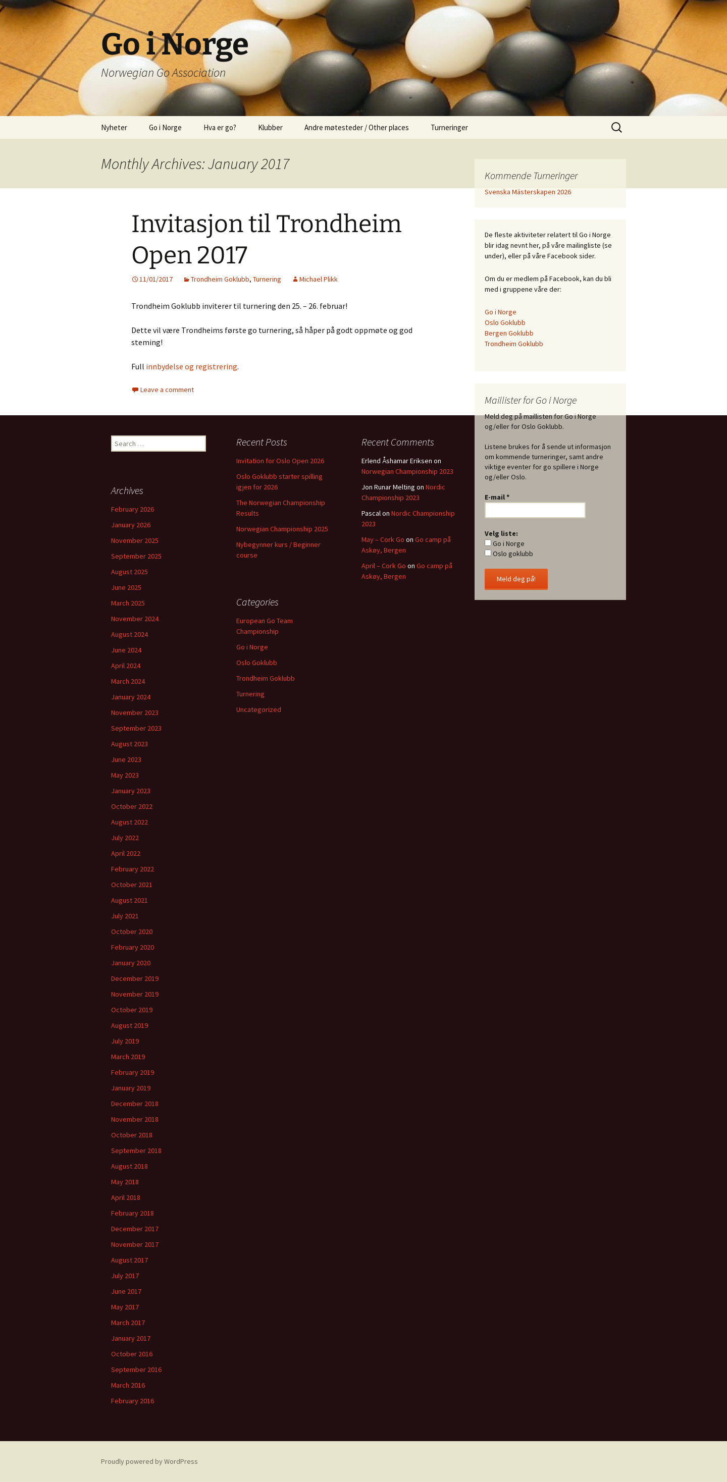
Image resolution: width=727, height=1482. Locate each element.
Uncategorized (258, 709)
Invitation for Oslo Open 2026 (280, 460)
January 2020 (130, 962)
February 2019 (132, 1072)
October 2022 (131, 806)
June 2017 (126, 1291)
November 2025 (135, 540)
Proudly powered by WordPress (149, 1461)
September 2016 (136, 1369)
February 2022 (132, 868)
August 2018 (129, 1166)
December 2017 (135, 1228)
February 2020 (132, 947)
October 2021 (131, 884)
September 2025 (136, 556)
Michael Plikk (318, 279)
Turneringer (449, 127)
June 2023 (126, 759)
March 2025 (128, 603)
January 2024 (130, 696)
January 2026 (130, 524)
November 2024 (135, 618)
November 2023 (135, 712)
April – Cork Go (383, 565)
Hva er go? (219, 127)
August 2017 (129, 1260)
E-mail (497, 497)
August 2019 (129, 1025)
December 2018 (135, 1103)
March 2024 (128, 681)
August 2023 (129, 743)
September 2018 (136, 1150)
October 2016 (131, 1353)
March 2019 (128, 1056)
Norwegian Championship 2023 (407, 471)
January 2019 (130, 1087)
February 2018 (132, 1213)
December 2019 (135, 978)
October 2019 (131, 1009)
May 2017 (125, 1306)
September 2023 (136, 728)
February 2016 (132, 1400)
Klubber (270, 127)
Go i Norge (165, 127)
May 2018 (125, 1181)
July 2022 (125, 837)
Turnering (267, 279)
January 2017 (130, 1338)
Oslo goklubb (509, 553)
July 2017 (125, 1275)
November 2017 (135, 1244)
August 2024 (129, 634)
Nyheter (114, 127)
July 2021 (125, 915)
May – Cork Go (382, 539)
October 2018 (131, 1134)
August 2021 (129, 900)
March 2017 (128, 1322)
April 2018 (125, 1197)
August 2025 (129, 571)
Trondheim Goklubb (220, 279)
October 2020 (131, 931)
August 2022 (129, 822)
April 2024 (125, 665)
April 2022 (125, 853)
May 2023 (125, 775)
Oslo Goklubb (505, 322)
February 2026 (132, 509)
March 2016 (128, 1385)
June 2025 (126, 587)
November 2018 (135, 1119)
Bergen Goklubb (509, 333)
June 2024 (126, 649)
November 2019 (135, 994)
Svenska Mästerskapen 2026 (528, 191)
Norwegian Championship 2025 (282, 528)
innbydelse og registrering (191, 366)
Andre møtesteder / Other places (356, 127)
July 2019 (125, 1041)
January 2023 (130, 790)
